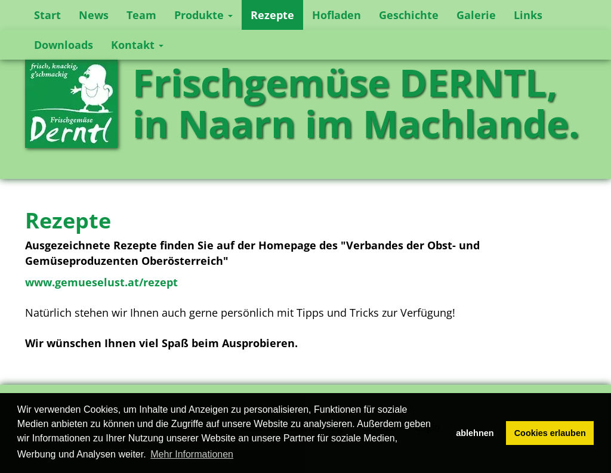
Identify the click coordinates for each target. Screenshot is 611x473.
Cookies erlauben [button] (550, 433)
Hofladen (336, 15)
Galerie (476, 15)
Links (528, 15)
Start (47, 15)
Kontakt (137, 45)
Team (141, 15)
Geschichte (409, 15)
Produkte (203, 15)
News (94, 15)
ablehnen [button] (474, 433)
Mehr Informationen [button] (191, 454)
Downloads (63, 45)
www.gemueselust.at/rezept (101, 282)
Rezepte (272, 15)
